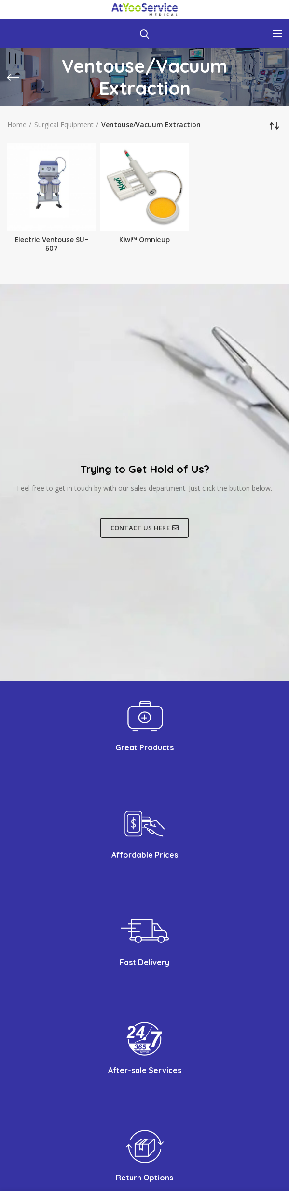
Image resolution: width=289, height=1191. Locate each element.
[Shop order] (274, 125)
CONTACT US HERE (144, 528)
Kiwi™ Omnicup (145, 240)
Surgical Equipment (64, 124)
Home (17, 124)
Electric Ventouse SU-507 (51, 244)
